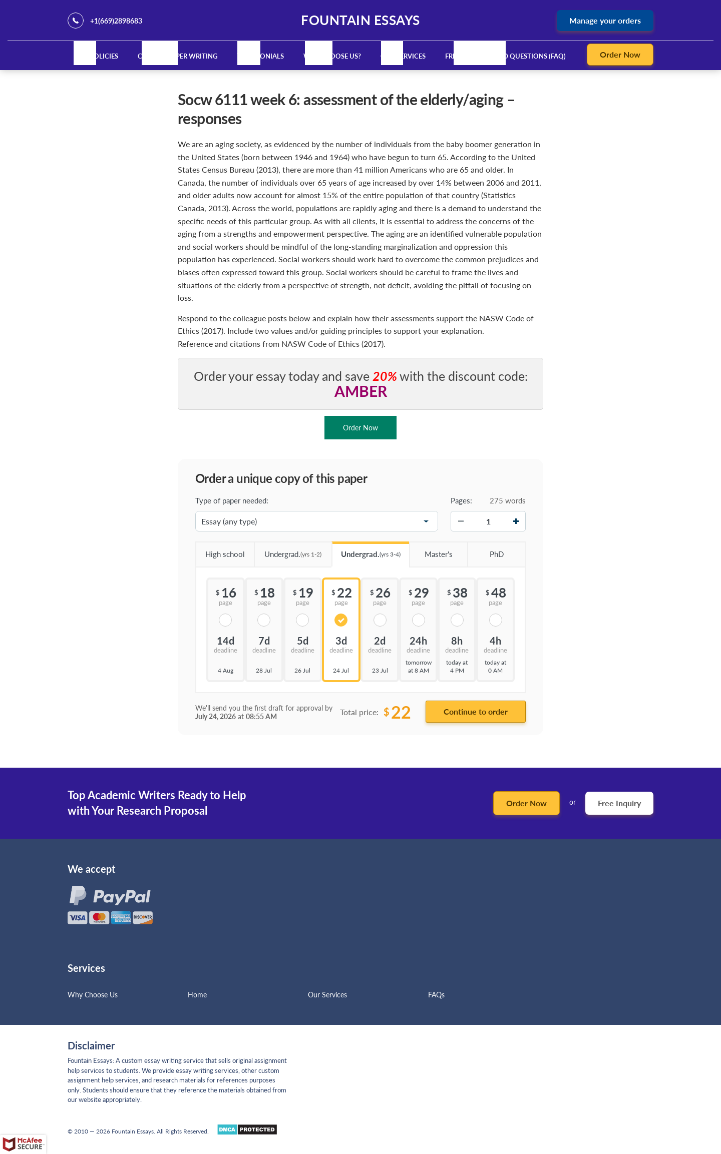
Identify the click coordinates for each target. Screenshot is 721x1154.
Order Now (620, 54)
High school (220, 550)
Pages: (461, 500)
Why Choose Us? (332, 56)
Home (197, 994)
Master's (431, 550)
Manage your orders (605, 20)
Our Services (403, 56)
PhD (485, 550)
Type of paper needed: (231, 500)
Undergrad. (288, 550)
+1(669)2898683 (116, 21)
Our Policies (96, 56)
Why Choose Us (93, 994)
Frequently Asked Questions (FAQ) (505, 56)
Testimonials (260, 56)
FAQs (436, 994)
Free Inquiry (619, 803)
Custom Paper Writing (177, 56)
